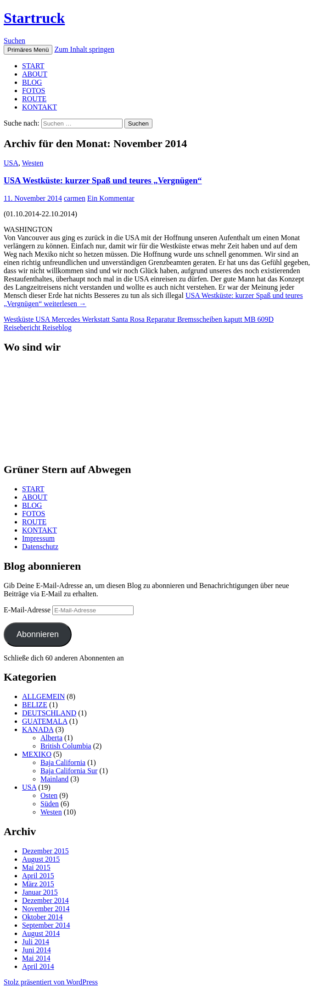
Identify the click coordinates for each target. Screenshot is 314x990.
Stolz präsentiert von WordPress (51, 982)
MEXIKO (36, 754)
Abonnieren (38, 634)
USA (11, 163)
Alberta (51, 738)
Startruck (34, 18)
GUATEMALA (44, 721)
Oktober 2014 (42, 917)
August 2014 (41, 933)
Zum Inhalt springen (84, 49)
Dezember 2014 (45, 900)
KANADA (37, 729)
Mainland (54, 779)
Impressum (38, 538)
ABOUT (34, 74)
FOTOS (33, 90)
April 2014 (38, 966)
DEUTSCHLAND (49, 713)
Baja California (62, 762)
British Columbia (65, 746)
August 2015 (41, 859)
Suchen (14, 40)
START (33, 66)
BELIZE (34, 705)
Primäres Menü (28, 49)
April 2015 (38, 876)
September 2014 (46, 925)
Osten (48, 795)
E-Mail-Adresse (28, 610)
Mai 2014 (36, 958)
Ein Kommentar (111, 198)
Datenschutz (40, 546)
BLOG (32, 82)
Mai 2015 (36, 867)
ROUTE (34, 99)
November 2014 (46, 909)
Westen (33, 163)
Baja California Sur (68, 771)
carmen (74, 198)
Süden (49, 804)
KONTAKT (39, 107)
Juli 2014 (35, 942)
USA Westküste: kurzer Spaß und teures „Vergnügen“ (103, 180)
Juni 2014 (36, 950)
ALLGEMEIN (43, 696)
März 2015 (38, 884)
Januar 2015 (40, 892)
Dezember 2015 (45, 851)
